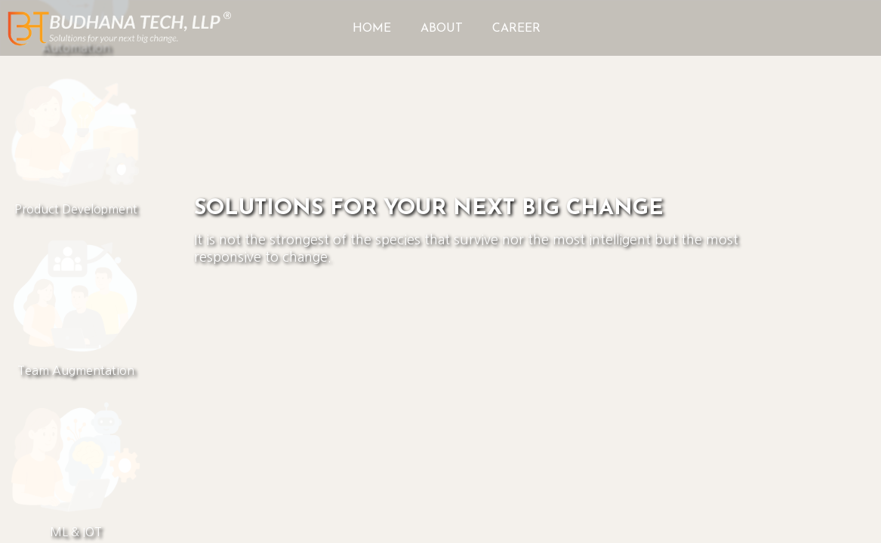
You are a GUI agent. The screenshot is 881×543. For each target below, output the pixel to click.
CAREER (516, 29)
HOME (372, 29)
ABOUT (441, 29)
